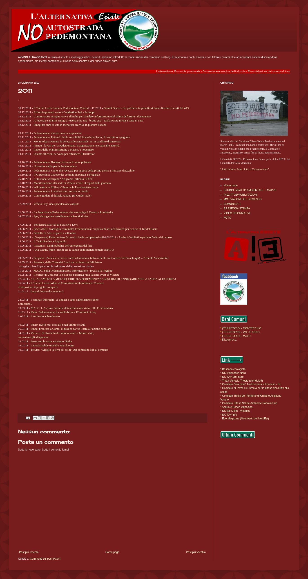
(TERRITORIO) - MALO (236, 336)
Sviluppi (90, 112)
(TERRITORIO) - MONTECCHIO (241, 328)
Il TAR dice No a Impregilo (50, 241)
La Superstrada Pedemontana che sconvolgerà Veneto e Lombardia (73, 212)
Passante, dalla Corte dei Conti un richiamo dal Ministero (68, 262)
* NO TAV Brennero (231, 376)
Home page (112, 552)
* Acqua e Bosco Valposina (236, 407)
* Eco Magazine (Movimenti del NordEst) (244, 418)
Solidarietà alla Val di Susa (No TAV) (56, 224)
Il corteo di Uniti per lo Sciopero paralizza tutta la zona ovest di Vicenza (76, 274)
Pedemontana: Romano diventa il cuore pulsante (62, 162)
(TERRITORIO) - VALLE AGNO (241, 332)
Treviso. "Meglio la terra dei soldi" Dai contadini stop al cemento (69, 349)
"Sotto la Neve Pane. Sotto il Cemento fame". (245, 169)
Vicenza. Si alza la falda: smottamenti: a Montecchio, (62, 333)
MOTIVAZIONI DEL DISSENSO (243, 199)
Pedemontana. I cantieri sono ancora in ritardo (61, 191)
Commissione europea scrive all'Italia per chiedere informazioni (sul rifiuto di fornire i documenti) (92, 116)
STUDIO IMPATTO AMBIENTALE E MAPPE (250, 190)
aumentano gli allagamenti (33, 337)
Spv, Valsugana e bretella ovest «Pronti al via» (61, 216)
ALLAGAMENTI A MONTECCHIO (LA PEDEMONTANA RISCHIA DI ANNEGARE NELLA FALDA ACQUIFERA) (103, 279)
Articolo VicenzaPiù (155, 258)
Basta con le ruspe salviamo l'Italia (51, 341)
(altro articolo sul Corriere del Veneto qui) (115, 258)
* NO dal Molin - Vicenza (235, 410)
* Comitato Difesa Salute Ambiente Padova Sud (248, 403)
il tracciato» (25, 303)
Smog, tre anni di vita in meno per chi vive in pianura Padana (70, 124)
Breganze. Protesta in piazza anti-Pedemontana (62, 258)
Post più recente (29, 552)
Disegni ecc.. (230, 339)
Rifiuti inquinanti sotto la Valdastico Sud (58, 112)
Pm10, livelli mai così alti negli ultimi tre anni (58, 324)
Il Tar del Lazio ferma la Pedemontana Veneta (61, 108)
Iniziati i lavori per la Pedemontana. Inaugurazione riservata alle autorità (76, 145)
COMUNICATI (232, 204)
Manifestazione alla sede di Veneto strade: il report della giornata (72, 183)
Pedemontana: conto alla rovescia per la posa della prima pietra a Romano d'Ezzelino (84, 170)
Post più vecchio (196, 552)
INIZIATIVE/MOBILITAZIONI (240, 194)
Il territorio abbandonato (45, 316)
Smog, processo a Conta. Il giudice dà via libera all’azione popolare (71, 328)
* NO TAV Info (228, 414)
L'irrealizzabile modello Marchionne (52, 345)
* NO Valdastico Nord (233, 373)
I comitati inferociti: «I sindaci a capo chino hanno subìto (65, 299)
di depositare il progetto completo (38, 287)
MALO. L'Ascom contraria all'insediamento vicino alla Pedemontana (72, 308)
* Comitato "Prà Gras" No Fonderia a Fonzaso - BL (250, 384)
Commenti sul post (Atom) (45, 558)
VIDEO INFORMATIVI (237, 213)
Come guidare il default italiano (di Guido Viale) (63, 195)
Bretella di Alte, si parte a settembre (55, 233)
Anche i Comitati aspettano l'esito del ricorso (145, 237)
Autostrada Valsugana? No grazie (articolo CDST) (63, 179)
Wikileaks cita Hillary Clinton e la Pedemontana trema (66, 187)
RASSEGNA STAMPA (237, 208)
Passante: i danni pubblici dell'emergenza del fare (63, 245)
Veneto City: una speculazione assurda (56, 204)
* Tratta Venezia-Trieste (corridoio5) (241, 380)
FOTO (227, 217)
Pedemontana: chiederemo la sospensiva (57, 133)
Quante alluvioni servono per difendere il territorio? (64, 154)
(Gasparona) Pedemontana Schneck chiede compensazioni (68, 237)
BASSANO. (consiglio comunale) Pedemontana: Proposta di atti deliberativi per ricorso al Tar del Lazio (95, 229)
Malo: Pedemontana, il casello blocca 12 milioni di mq (63, 312)
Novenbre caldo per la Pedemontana (55, 166)
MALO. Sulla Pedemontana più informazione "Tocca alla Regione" (73, 270)
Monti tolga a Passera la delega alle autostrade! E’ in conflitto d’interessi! (77, 141)
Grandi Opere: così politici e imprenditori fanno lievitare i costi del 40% (146, 108)
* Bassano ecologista (233, 369)
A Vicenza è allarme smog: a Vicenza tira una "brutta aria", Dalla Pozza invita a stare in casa (88, 120)
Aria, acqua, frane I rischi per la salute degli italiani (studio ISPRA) (73, 249)
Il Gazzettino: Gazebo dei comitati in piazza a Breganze (67, 174)
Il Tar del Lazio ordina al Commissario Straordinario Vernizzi (67, 283)
